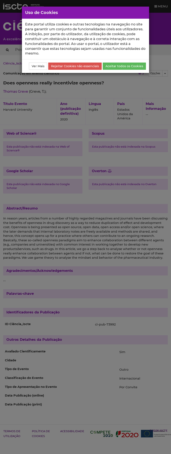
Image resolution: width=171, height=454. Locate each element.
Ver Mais (38, 66)
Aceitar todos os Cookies (124, 66)
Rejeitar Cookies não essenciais (75, 66)
